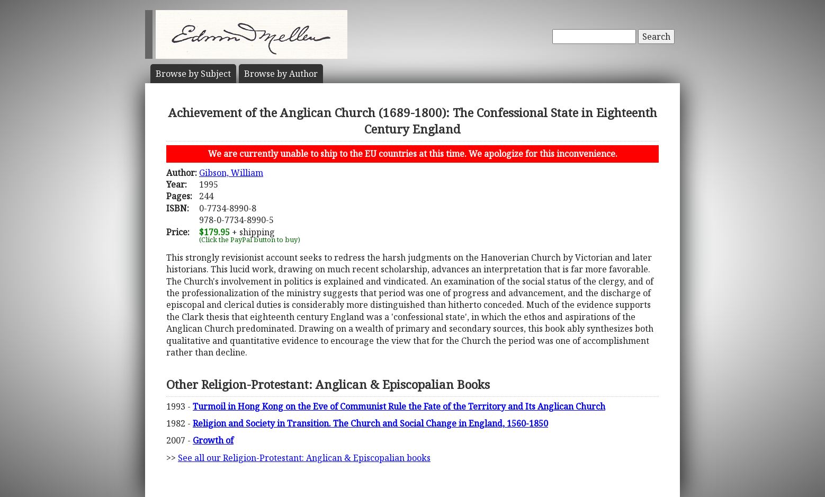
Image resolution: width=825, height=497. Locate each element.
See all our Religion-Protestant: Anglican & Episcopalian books (304, 458)
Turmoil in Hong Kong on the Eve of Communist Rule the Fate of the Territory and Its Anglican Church (399, 406)
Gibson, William (231, 173)
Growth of (213, 440)
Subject (193, 73)
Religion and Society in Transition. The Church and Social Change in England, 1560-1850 (370, 423)
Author (281, 73)
